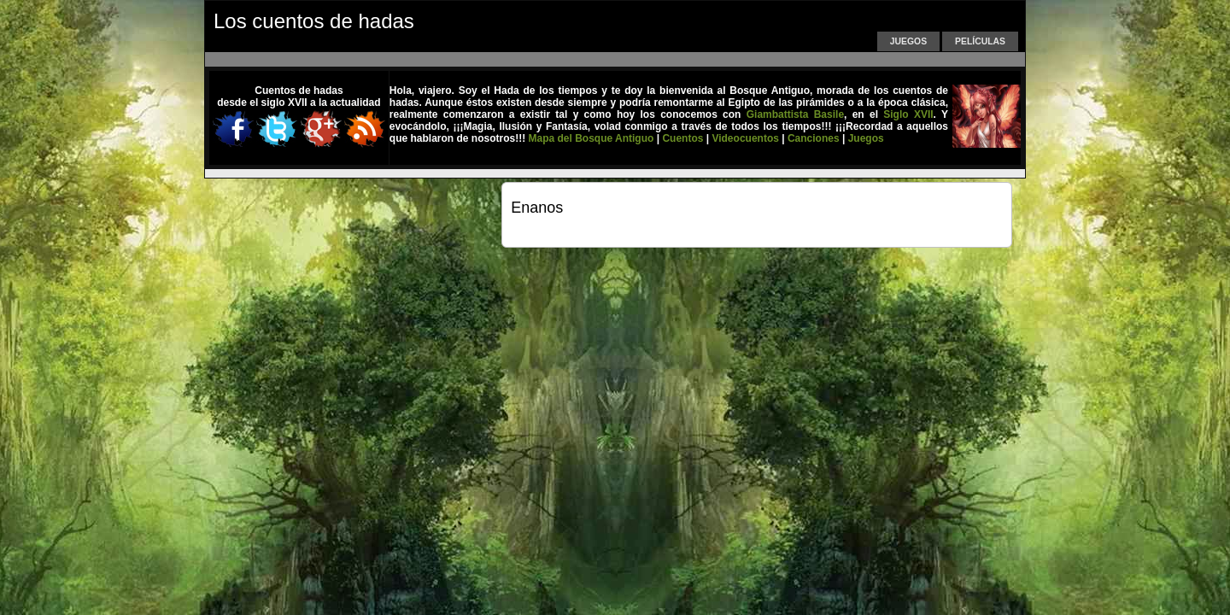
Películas (980, 41)
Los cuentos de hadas (314, 20)
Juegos (908, 41)
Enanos (537, 207)
